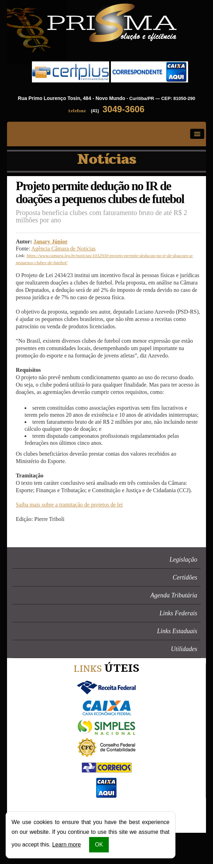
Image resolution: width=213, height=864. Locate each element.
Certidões (185, 577)
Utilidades (184, 648)
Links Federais (179, 613)
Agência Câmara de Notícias (63, 249)
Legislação (183, 559)
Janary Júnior (50, 242)
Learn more (66, 845)
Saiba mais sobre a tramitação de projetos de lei (69, 505)
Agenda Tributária (173, 595)
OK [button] (99, 845)
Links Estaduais (177, 631)
